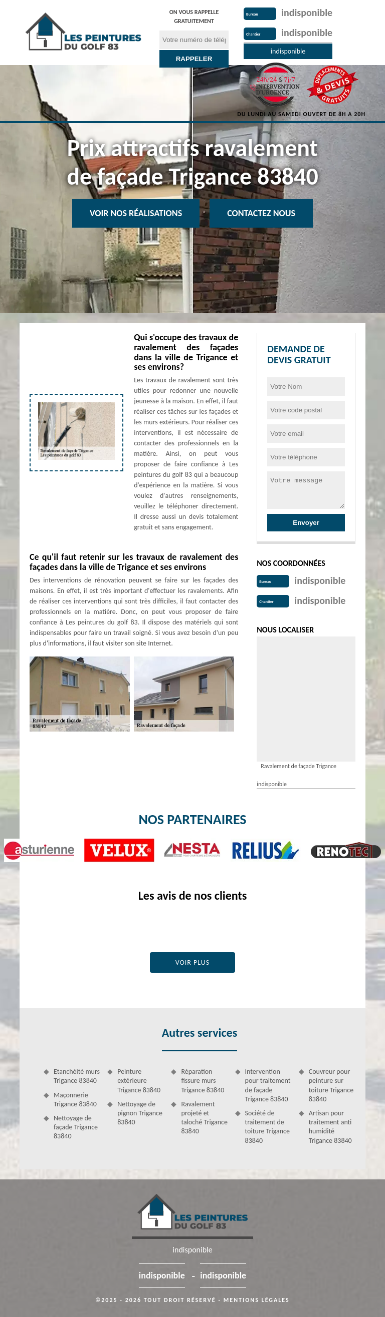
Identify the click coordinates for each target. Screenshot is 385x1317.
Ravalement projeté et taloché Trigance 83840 (204, 1118)
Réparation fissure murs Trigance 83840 (202, 1080)
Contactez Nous (261, 213)
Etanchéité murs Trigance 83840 (77, 1076)
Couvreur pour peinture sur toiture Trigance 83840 (331, 1085)
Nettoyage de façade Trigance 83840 (76, 1127)
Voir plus (192, 962)
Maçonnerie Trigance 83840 (75, 1099)
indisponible (306, 13)
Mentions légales (257, 1299)
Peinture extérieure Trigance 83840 (138, 1080)
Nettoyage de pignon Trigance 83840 (139, 1113)
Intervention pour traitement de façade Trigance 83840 (268, 1085)
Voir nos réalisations (136, 213)
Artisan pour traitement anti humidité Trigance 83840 (330, 1127)
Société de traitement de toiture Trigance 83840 (267, 1127)
